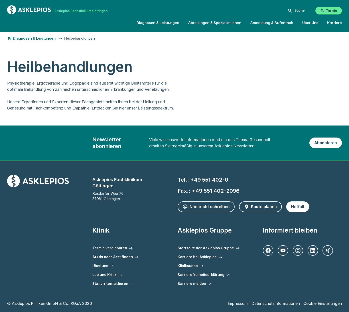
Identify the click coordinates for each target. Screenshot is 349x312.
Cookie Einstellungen (322, 303)
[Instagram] (298, 250)
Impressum (238, 303)
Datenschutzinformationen (275, 303)
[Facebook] (268, 250)
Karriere (334, 22)
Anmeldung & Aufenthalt (271, 22)
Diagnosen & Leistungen (157, 22)
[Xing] (328, 250)
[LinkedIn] (313, 250)
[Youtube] (283, 250)
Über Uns (310, 22)
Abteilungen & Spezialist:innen (214, 22)
